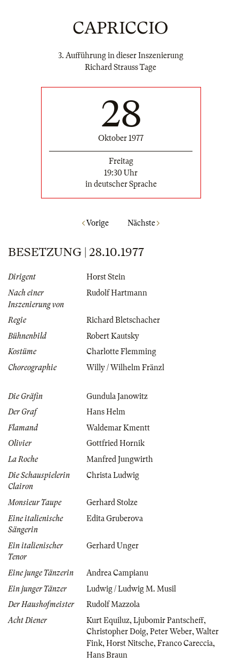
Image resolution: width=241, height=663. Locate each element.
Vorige (95, 223)
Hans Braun (106, 655)
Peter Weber (171, 631)
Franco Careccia (185, 643)
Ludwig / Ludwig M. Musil (131, 589)
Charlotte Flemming (121, 351)
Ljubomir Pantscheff (168, 620)
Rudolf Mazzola (113, 604)
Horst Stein (105, 277)
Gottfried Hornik (115, 443)
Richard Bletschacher (123, 320)
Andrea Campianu (117, 573)
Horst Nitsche (130, 643)
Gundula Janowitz (117, 396)
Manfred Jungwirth (119, 459)
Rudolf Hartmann (116, 293)
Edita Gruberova (114, 518)
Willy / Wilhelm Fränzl (125, 367)
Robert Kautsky (112, 336)
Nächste (143, 223)
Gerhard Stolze (112, 502)
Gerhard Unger (112, 545)
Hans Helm (105, 412)
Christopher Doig (116, 631)
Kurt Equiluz (108, 620)
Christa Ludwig (112, 475)
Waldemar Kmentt (118, 428)
